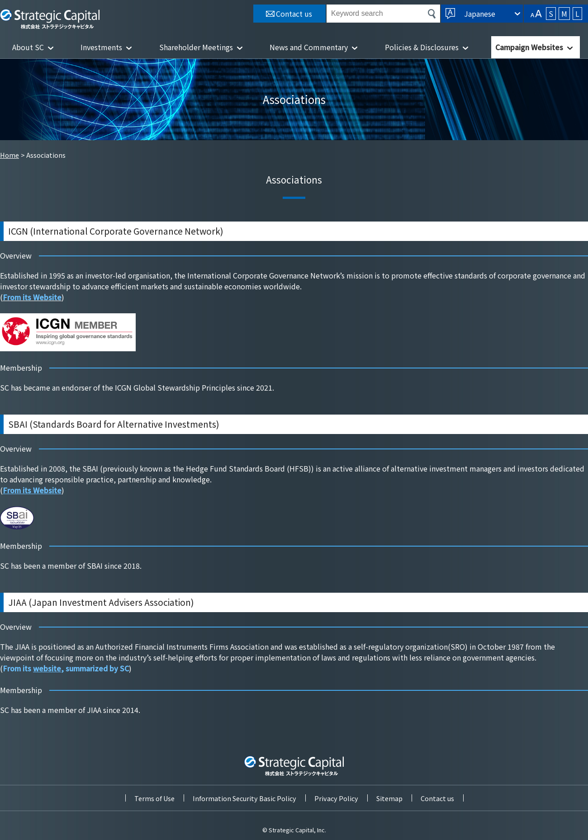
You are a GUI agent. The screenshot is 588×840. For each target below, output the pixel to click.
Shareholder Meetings (196, 47)
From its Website (32, 490)
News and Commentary (309, 47)
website (47, 668)
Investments (101, 47)
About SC (28, 47)
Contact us (437, 798)
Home (9, 155)
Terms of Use (154, 798)
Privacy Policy (336, 798)
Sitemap (389, 798)
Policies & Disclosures (422, 47)
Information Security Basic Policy (244, 798)
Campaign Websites (529, 47)
